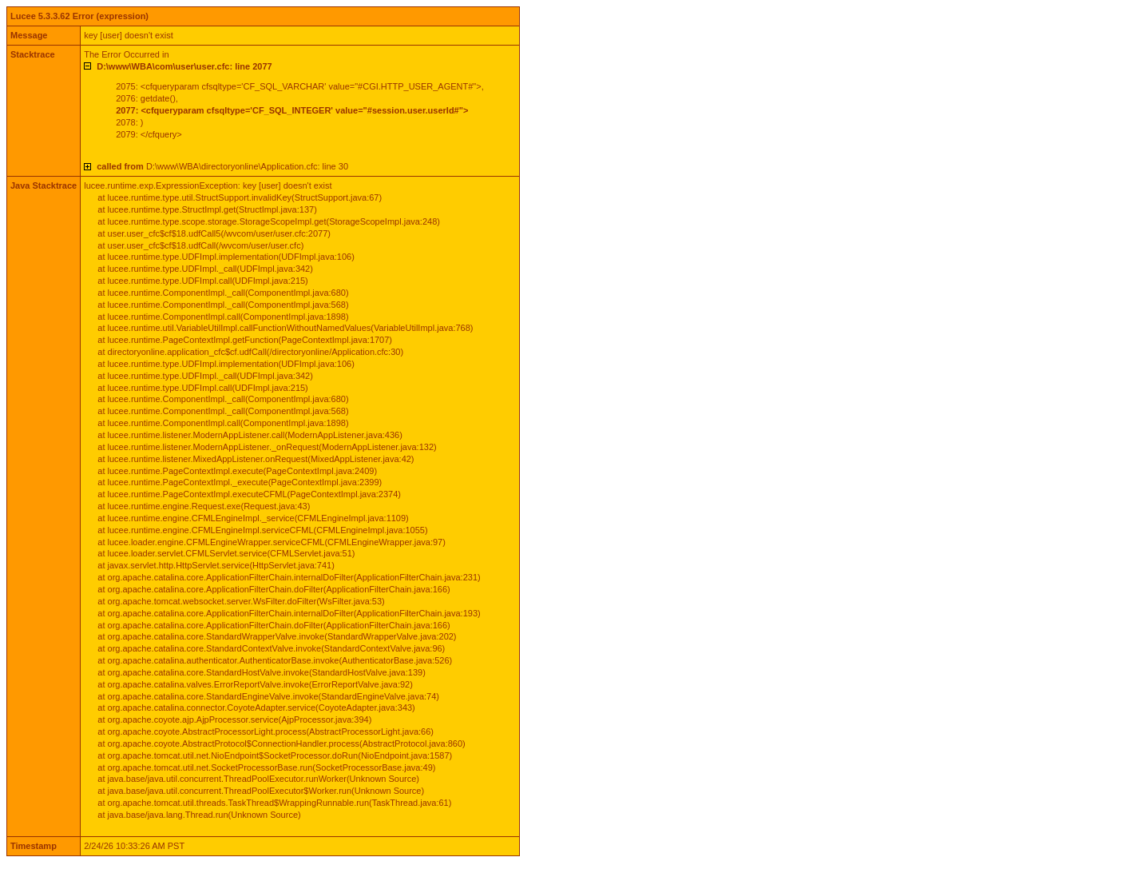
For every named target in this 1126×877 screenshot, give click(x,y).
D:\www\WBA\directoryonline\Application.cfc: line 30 (222, 166)
